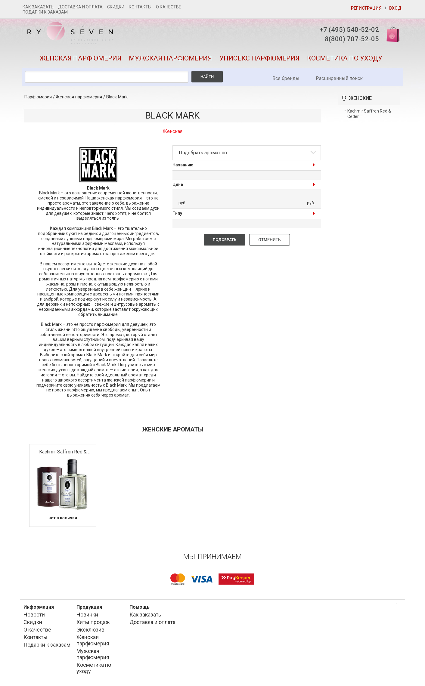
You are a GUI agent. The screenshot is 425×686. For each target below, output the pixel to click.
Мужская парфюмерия (170, 58)
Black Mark (117, 97)
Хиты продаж (93, 622)
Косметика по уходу (344, 58)
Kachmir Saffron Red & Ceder (63, 452)
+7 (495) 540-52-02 (349, 29)
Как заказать (38, 7)
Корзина (391, 33)
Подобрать (224, 239)
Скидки (115, 7)
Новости (34, 614)
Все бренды (285, 78)
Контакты (140, 7)
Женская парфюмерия (80, 58)
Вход (395, 8)
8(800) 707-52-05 (352, 39)
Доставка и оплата (80, 7)
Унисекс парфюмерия (259, 58)
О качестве (168, 7)
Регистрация (366, 8)
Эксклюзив (90, 629)
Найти (207, 76)
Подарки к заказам (45, 12)
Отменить (269, 239)
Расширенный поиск (339, 78)
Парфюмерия (38, 97)
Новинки (87, 614)
